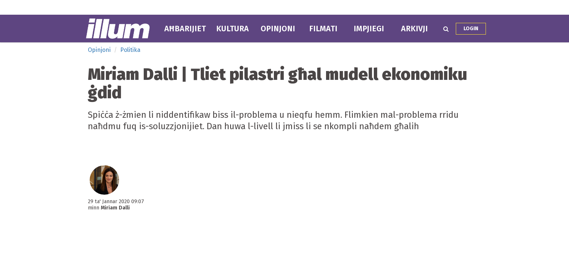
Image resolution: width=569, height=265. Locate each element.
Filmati (323, 28)
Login (471, 28)
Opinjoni (278, 28)
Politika (130, 49)
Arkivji (414, 28)
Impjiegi (369, 28)
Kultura (232, 28)
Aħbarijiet (185, 28)
